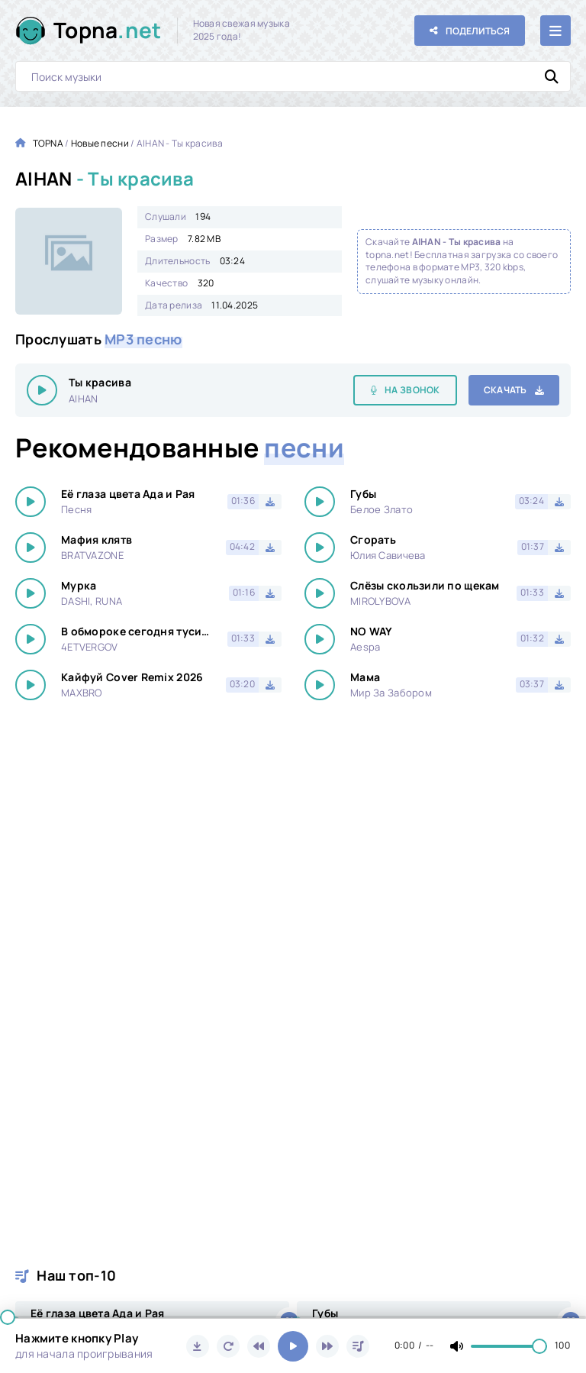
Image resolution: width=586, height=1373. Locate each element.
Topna (107, 30)
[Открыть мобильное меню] (555, 30)
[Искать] (552, 76)
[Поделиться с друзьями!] (469, 30)
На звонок (412, 389)
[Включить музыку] (293, 1346)
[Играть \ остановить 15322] (42, 390)
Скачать (505, 389)
